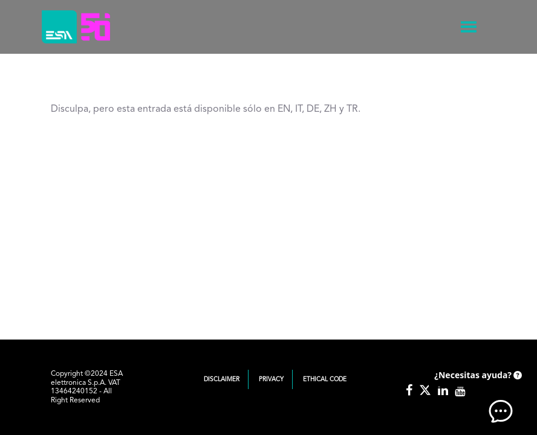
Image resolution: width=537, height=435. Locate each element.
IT (298, 109)
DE (313, 109)
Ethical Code (325, 379)
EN (284, 109)
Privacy (271, 379)
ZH (330, 109)
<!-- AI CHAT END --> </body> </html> (476, 392)
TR (352, 109)
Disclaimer (221, 379)
